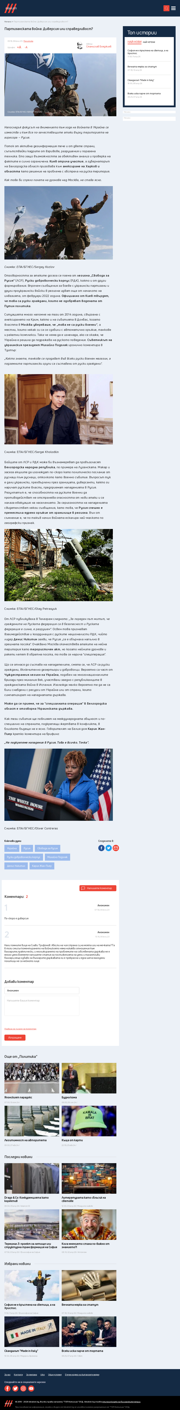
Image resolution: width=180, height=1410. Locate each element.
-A (26, 47)
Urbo (42, 1374)
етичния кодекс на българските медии (121, 1401)
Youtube (31, 1388)
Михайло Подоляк (57, 857)
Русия (27, 848)
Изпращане (15, 1037)
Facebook (7, 1388)
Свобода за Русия (47, 848)
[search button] (166, 8)
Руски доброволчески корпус (23, 857)
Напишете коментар (99, 888)
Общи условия (55, 1374)
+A (19, 47)
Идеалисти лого (10, 8)
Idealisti (8, 1403)
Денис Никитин (16, 865)
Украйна (12, 848)
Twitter (15, 1388)
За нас (7, 1374)
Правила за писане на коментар (20, 1028)
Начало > (8, 21)
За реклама (31, 1374)
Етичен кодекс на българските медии (82, 1374)
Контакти (18, 1374)
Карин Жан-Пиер (42, 865)
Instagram (23, 1388)
